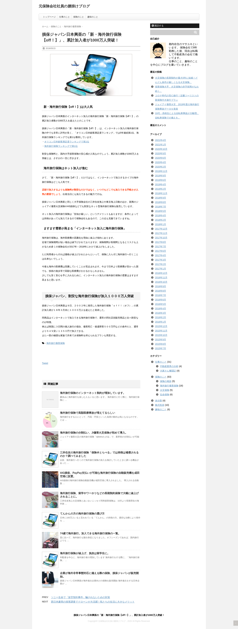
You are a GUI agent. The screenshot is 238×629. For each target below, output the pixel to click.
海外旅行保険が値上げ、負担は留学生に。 (85, 553)
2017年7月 (160, 246)
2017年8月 (160, 242)
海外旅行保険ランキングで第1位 (61, 146)
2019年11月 (161, 171)
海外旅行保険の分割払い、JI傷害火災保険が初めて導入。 (94, 432)
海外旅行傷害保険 (55, 343)
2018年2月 (160, 220)
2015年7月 (160, 348)
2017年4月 (160, 255)
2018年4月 (160, 215)
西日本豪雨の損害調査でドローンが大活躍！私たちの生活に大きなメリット (93, 601)
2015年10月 (161, 335)
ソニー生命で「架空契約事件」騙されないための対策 (80, 597)
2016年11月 (161, 277)
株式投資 (159, 405)
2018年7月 (160, 206)
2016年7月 (160, 295)
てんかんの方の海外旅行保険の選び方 (82, 513)
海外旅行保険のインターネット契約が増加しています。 (93, 393)
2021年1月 (160, 144)
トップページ (49, 17)
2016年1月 (160, 321)
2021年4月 (160, 140)
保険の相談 (165, 381)
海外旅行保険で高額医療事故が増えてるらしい (87, 412)
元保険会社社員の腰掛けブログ (64, 6)
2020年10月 (161, 149)
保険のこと (78, 17)
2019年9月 (160, 175)
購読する (158, 25)
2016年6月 (160, 299)
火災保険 (164, 390)
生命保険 (164, 394)
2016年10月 (161, 282)
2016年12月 (161, 273)
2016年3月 (160, 313)
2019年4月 (160, 184)
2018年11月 (161, 193)
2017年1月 (160, 268)
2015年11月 (161, 330)
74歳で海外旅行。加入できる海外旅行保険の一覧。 (90, 533)
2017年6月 (160, 251)
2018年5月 (160, 211)
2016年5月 (160, 304)
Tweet (45, 363)
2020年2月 (160, 166)
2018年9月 (160, 197)
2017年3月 (160, 259)
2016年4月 (160, 308)
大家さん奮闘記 (168, 370)
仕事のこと (64, 17)
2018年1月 (160, 224)
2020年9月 (160, 153)
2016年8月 (160, 290)
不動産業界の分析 (169, 366)
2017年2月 (160, 264)
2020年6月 (160, 158)
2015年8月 (160, 344)
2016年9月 (160, 286)
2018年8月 (160, 202)
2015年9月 (160, 339)
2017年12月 (161, 228)
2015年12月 (161, 326)
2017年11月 (161, 233)
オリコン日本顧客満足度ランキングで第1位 (66, 141)
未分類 (158, 400)
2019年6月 (160, 180)
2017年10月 (161, 237)
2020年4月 (160, 162)
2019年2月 (160, 189)
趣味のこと (92, 17)
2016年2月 (160, 317)
